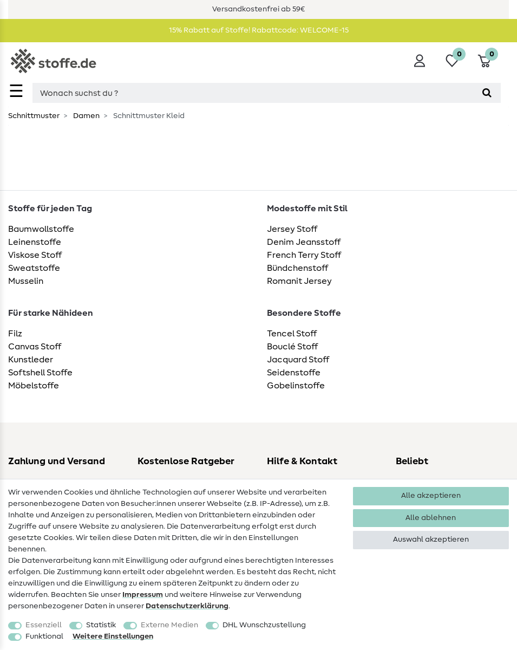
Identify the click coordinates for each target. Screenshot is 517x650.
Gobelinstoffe (296, 385)
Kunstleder (30, 359)
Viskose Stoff (35, 255)
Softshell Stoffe (40, 372)
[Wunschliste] (452, 60)
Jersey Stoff (292, 229)
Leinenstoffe (34, 242)
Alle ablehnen (430, 518)
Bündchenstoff (297, 268)
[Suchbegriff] (252, 93)
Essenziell (43, 625)
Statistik (101, 625)
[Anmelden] (419, 60)
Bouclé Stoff (292, 346)
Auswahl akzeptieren (431, 539)
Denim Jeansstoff (304, 242)
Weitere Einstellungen (113, 636)
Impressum (142, 595)
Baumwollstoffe (41, 229)
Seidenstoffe (293, 372)
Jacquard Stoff (298, 359)
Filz (15, 333)
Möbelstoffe (33, 385)
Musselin (25, 281)
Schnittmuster (34, 116)
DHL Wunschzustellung (264, 625)
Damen (85, 116)
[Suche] (487, 93)
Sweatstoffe (34, 268)
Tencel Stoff (292, 333)
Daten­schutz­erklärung (187, 606)
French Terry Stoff (304, 255)
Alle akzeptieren (431, 495)
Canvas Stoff (34, 346)
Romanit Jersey (299, 281)
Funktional (44, 636)
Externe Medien (169, 625)
